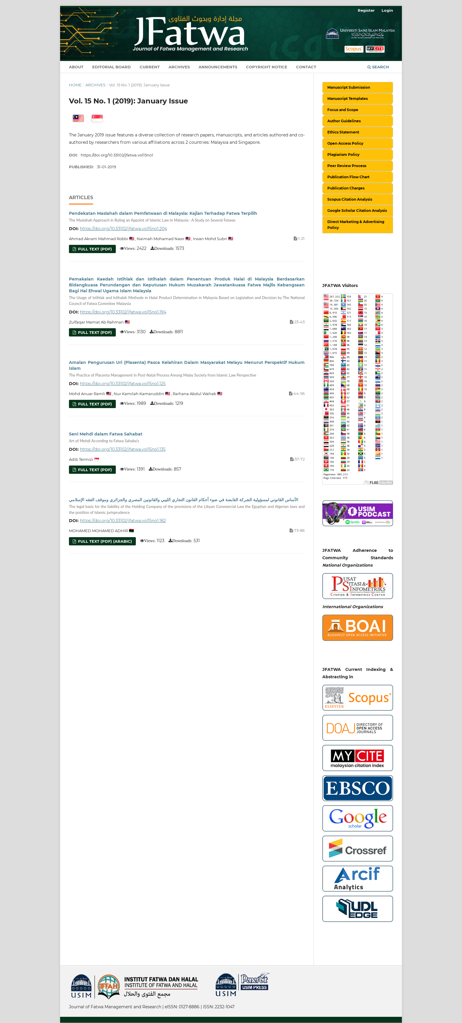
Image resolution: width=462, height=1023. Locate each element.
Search (378, 67)
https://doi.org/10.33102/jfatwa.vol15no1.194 (123, 312)
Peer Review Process (346, 166)
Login (387, 10)
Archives (179, 67)
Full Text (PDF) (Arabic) (104, 541)
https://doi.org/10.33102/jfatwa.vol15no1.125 (123, 383)
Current (150, 67)
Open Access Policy (345, 143)
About (76, 67)
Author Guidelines (344, 121)
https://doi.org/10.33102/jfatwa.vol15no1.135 (123, 449)
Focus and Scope (342, 110)
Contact (306, 67)
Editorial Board (111, 67)
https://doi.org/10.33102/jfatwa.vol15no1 (117, 155)
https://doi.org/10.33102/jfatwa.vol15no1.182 (123, 520)
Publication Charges (345, 188)
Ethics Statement (343, 132)
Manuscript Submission (348, 87)
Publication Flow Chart (348, 177)
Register (366, 10)
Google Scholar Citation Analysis (357, 210)
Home (75, 84)
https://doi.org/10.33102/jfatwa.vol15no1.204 (123, 228)
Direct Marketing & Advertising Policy (355, 225)
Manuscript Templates (347, 98)
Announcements (218, 67)
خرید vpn (70, 975)
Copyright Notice (266, 67)
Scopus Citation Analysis (349, 199)
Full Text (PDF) (94, 249)
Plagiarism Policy (343, 154)
